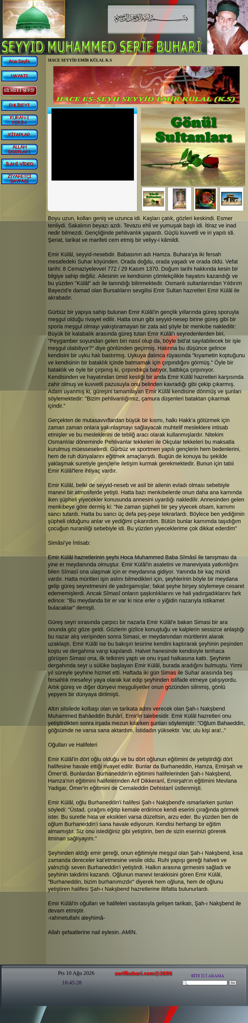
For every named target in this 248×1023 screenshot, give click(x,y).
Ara (233, 982)
